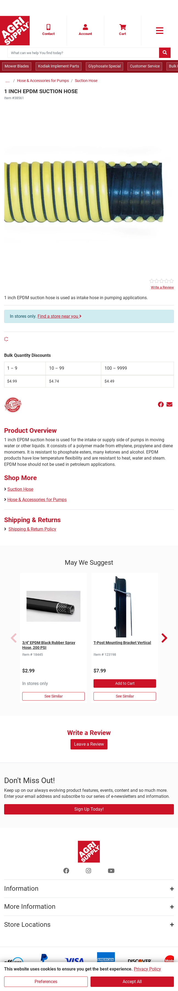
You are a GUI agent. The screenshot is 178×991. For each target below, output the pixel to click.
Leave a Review (89, 744)
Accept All (132, 981)
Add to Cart (125, 683)
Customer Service (145, 66)
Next (164, 638)
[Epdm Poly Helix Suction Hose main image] (89, 189)
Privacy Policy (147, 969)
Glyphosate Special (104, 66)
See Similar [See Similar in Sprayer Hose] (53, 696)
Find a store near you (59, 316)
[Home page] (15, 30)
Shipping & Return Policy (32, 529)
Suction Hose (86, 80)
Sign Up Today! (89, 809)
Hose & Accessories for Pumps (43, 80)
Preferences (46, 981)
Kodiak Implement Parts (58, 66)
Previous (14, 638)
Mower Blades (17, 66)
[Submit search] (165, 53)
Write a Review (162, 287)
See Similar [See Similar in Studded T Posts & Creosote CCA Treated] (125, 696)
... (7, 80)
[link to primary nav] (159, 30)
